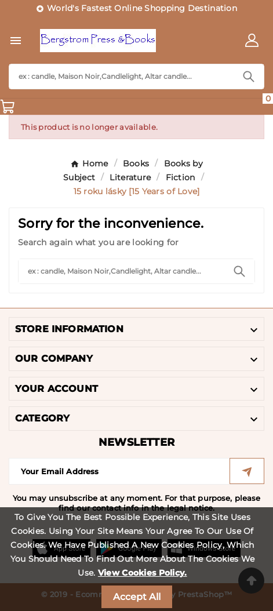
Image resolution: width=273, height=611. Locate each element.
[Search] (121, 76)
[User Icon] (252, 40)
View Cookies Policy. (142, 573)
